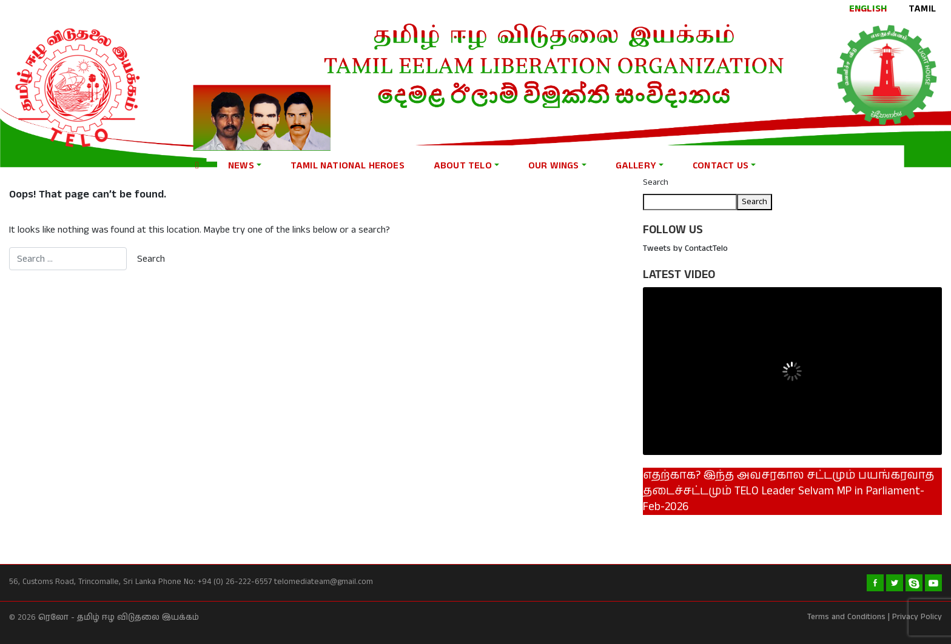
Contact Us (720, 166)
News (241, 166)
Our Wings (553, 166)
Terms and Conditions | (848, 617)
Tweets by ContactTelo (685, 248)
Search (655, 182)
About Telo (463, 166)
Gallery (636, 166)
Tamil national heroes (348, 166)
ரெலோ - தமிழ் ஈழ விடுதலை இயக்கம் (118, 617)
